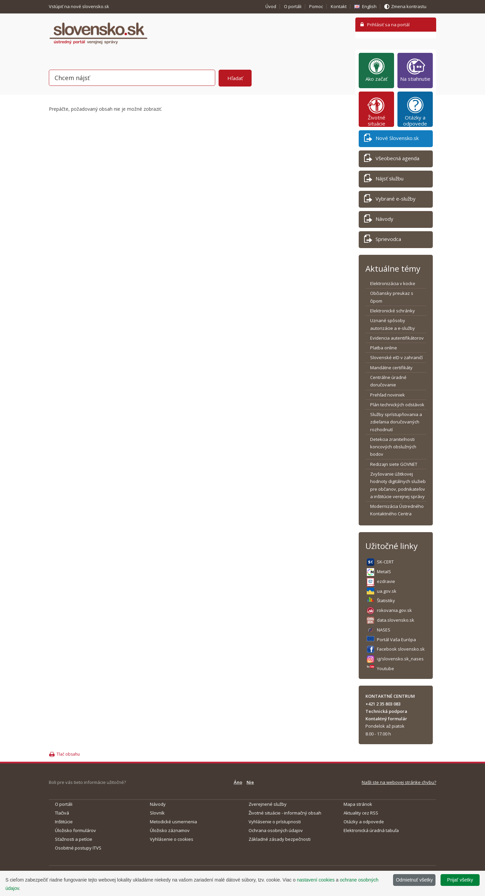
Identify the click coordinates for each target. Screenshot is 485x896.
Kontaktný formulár (386, 719)
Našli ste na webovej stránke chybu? (399, 782)
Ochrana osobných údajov (276, 830)
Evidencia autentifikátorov (397, 338)
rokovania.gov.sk (394, 610)
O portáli (292, 6)
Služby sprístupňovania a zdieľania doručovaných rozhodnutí (396, 422)
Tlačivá (62, 813)
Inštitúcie (64, 822)
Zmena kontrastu (408, 6)
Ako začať (376, 69)
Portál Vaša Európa (396, 639)
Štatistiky (386, 600)
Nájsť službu (383, 179)
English (369, 6)
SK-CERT (385, 562)
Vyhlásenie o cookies (171, 839)
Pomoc (316, 6)
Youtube (385, 668)
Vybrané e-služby (390, 199)
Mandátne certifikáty (391, 368)
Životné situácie (376, 111)
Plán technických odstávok (397, 405)
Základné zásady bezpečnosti (280, 839)
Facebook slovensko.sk (401, 649)
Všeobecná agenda (391, 159)
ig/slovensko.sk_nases (400, 659)
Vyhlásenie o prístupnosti (275, 822)
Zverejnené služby (268, 804)
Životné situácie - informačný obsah (285, 813)
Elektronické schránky (392, 311)
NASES (383, 630)
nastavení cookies (315, 880)
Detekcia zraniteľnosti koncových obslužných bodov (393, 446)
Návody (378, 220)
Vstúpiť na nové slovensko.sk (79, 6)
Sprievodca (382, 240)
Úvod (270, 6)
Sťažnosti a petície (73, 839)
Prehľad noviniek (387, 395)
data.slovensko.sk (395, 620)
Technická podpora (386, 711)
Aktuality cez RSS (361, 813)
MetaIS (384, 571)
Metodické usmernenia (173, 822)
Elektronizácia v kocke (392, 283)
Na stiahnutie (415, 69)
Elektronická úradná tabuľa (371, 830)
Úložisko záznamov (170, 830)
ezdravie (386, 581)
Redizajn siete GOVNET (393, 464)
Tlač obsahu (68, 754)
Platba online (383, 348)
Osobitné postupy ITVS (78, 848)
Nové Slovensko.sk (391, 139)
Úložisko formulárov (75, 830)
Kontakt (339, 6)
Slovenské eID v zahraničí (396, 357)
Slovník (157, 813)
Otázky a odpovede (415, 111)
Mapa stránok (358, 804)
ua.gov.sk (386, 591)
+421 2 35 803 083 (382, 704)
